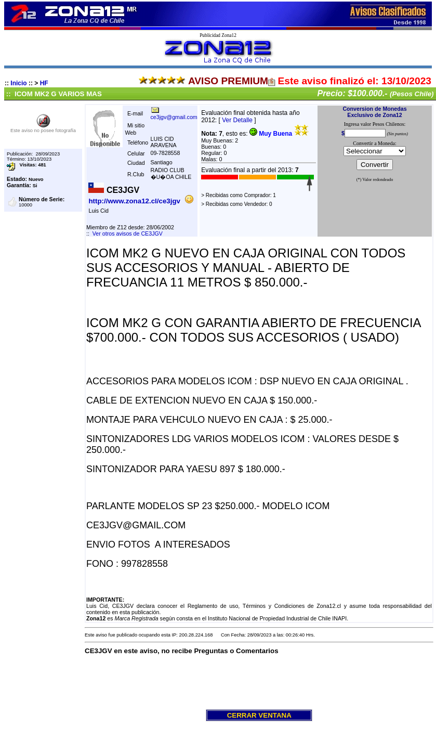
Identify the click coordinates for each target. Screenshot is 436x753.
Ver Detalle (237, 120)
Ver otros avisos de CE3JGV (128, 233)
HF (44, 83)
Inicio (18, 83)
